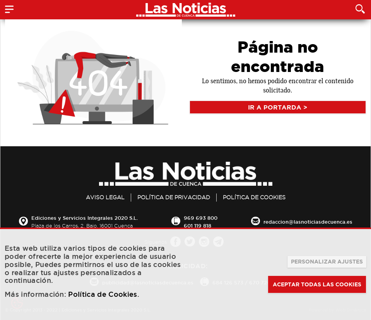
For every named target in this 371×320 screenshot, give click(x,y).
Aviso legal (105, 197)
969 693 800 (200, 218)
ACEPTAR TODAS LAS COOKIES (317, 284)
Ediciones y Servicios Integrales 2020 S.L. (84, 218)
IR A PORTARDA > (277, 107)
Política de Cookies (254, 197)
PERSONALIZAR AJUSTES (327, 261)
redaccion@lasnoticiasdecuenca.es (307, 221)
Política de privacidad (173, 197)
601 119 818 (197, 225)
